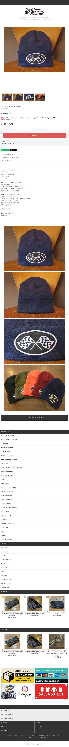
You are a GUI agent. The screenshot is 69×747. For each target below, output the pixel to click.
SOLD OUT (34, 136)
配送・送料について (26, 735)
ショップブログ (36, 737)
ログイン (3, 726)
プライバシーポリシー (57, 735)
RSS (42, 737)
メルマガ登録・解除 (27, 737)
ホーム (3, 106)
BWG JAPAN (9, 106)
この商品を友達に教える (7, 154)
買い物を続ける (5, 160)
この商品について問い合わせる (9, 157)
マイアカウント (4, 722)
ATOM (45, 737)
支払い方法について (16, 735)
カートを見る (39, 726)
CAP (7, 108)
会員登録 (38, 722)
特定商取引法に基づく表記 (9, 143)
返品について (5, 141)
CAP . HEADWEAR (17, 106)
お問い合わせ (4, 730)
